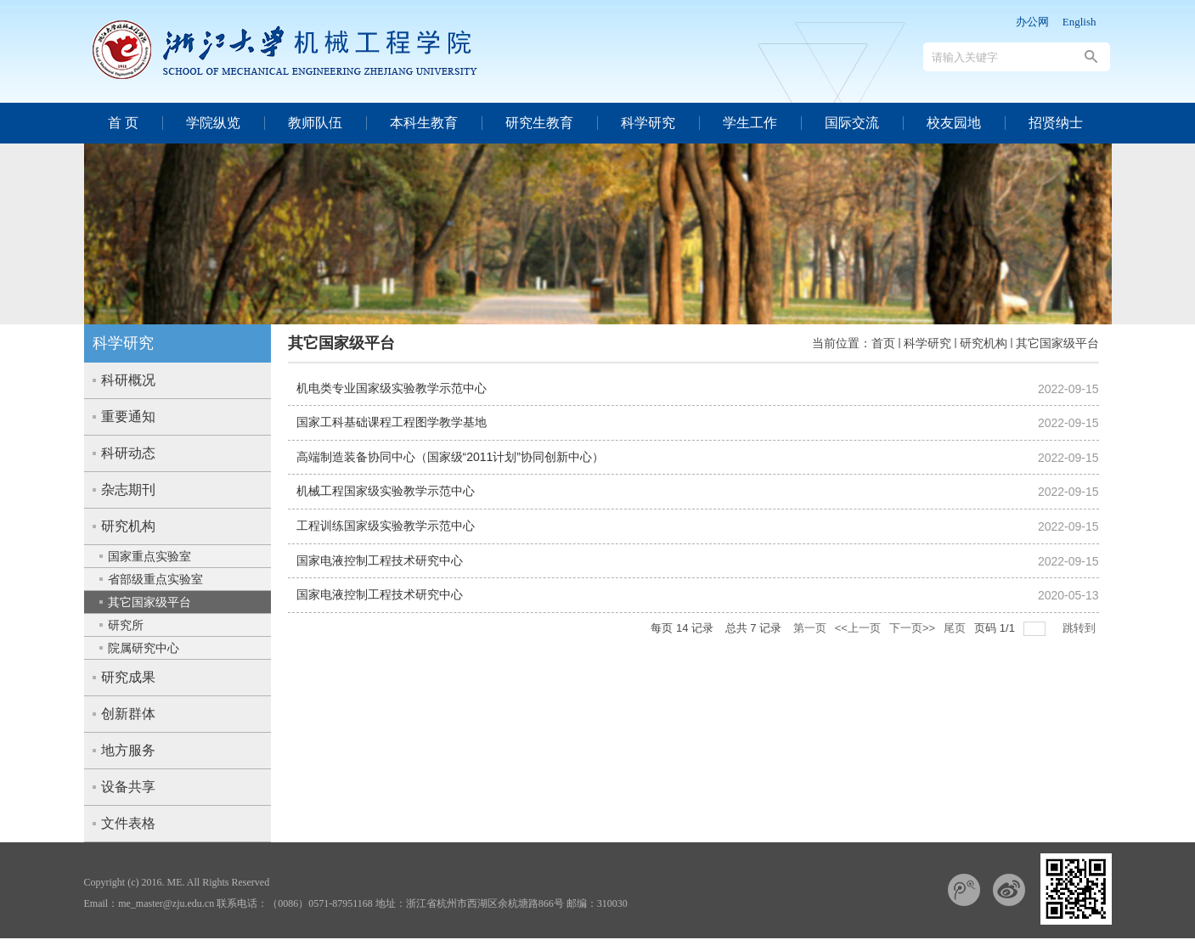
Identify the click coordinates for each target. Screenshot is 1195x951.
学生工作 (750, 122)
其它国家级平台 (1057, 343)
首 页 (123, 122)
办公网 (1032, 21)
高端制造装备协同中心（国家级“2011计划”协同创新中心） (450, 457)
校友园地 (954, 122)
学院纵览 (213, 122)
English (1079, 21)
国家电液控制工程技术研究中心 (379, 560)
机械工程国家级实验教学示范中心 (385, 491)
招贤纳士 (1056, 122)
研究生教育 (539, 122)
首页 (883, 343)
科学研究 (648, 122)
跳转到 (1081, 628)
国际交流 (852, 122)
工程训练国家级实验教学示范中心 (385, 525)
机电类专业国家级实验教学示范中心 (391, 388)
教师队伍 (315, 122)
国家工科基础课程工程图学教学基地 (391, 422)
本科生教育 (424, 122)
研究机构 (983, 343)
